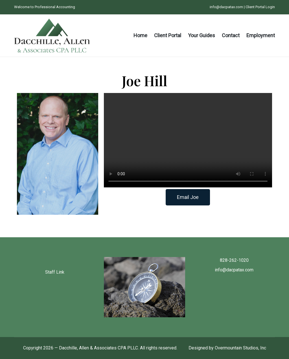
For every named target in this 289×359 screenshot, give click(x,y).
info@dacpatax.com (226, 7)
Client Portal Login (260, 7)
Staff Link (54, 272)
